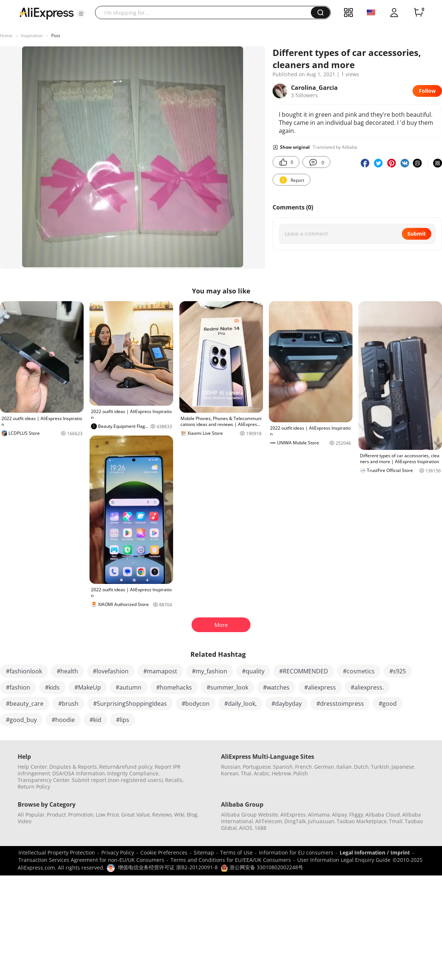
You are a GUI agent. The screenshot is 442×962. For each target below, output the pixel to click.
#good (388, 704)
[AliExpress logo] (46, 13)
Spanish (283, 766)
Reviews (162, 814)
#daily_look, (240, 704)
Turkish (380, 766)
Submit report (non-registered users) (117, 779)
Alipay (339, 814)
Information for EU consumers (296, 852)
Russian (231, 766)
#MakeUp (87, 687)
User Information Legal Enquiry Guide (343, 859)
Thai (246, 773)
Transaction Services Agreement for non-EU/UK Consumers (91, 859)
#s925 (397, 671)
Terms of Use (236, 852)
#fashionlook (24, 671)
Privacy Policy (117, 852)
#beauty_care (24, 704)
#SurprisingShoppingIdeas (130, 704)
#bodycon (196, 704)
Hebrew (281, 773)
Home (6, 35)
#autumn (128, 687)
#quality (253, 671)
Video (24, 821)
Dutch (361, 766)
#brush (68, 704)
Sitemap (204, 852)
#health (67, 671)
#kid (95, 720)
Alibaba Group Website (249, 814)
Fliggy (356, 814)
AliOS (245, 827)
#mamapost (160, 671)
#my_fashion (209, 671)
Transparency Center (44, 779)
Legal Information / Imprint (375, 852)
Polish (300, 773)
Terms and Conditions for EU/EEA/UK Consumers (231, 859)
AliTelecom (268, 821)
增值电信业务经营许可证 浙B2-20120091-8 (168, 867)
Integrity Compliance (132, 773)
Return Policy (34, 786)
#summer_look (227, 687)
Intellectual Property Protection (56, 852)
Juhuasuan (321, 821)
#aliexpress (320, 687)
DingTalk (295, 821)
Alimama (319, 814)
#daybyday (286, 704)
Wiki (179, 814)
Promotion (81, 814)
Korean (230, 773)
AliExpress (293, 814)
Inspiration (32, 35)
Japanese (403, 766)
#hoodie (63, 720)
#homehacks (174, 687)
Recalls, (174, 779)
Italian (344, 766)
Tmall (396, 821)
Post (55, 35)
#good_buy (21, 720)
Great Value (135, 814)
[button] (81, 13)
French (303, 766)
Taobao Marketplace (362, 821)
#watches (276, 687)
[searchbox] (206, 12)
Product (56, 814)
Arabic (262, 773)
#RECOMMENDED (303, 671)
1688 (260, 827)
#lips (122, 720)
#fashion (18, 687)
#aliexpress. (367, 687)
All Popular (31, 814)
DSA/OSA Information (78, 773)
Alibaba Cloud (382, 814)
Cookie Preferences (163, 852)
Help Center (32, 766)
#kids (52, 687)
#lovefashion (111, 671)
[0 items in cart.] (418, 12)
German (324, 766)
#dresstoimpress (340, 704)
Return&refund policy (125, 766)
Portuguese (257, 766)
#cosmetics (359, 671)
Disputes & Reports (73, 766)
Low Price (107, 814)
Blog (192, 814)
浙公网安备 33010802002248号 (262, 867)
